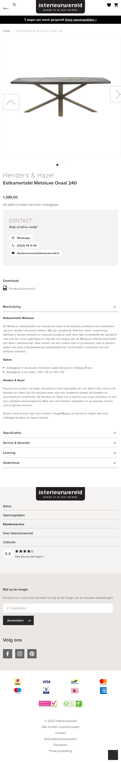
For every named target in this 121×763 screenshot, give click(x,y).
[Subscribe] (18, 620)
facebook (7, 653)
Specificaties (12, 432)
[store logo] (60, 7)
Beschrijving (12, 306)
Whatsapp (23, 238)
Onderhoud (11, 462)
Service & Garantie (16, 442)
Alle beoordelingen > (30, 556)
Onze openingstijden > (81, 19)
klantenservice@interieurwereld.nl (38, 253)
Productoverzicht (22, 289)
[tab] (60, 307)
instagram (19, 653)
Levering (9, 452)
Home (6, 31)
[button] (57, 164)
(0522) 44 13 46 (27, 246)
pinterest (32, 653)
